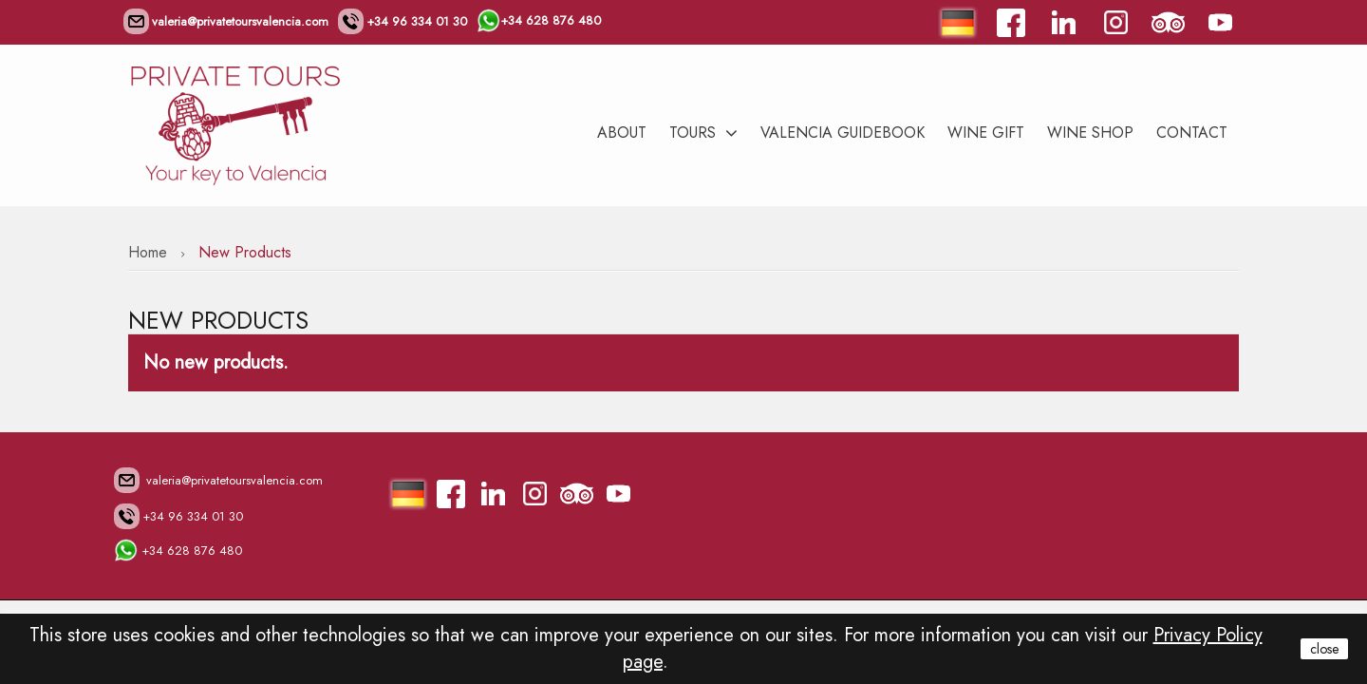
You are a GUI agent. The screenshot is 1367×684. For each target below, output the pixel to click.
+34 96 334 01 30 (402, 21)
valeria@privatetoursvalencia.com (225, 21)
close (1324, 648)
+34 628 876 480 (539, 20)
